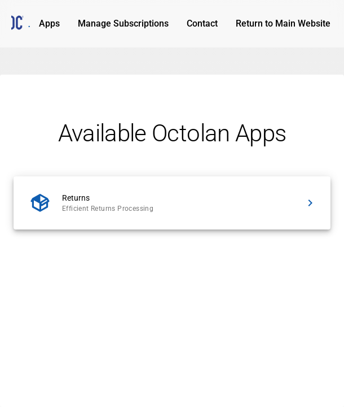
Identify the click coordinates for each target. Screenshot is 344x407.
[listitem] (172, 203)
